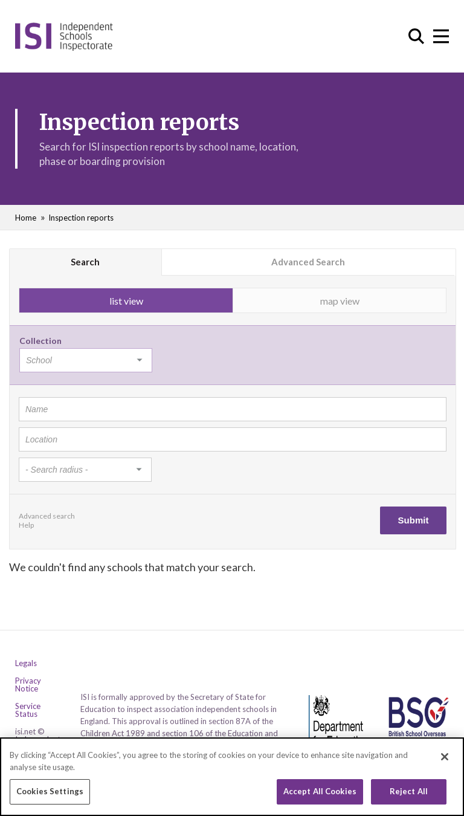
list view (126, 300)
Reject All (409, 796)
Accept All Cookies (319, 796)
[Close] (444, 761)
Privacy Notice (28, 685)
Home (25, 217)
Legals (26, 663)
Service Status (27, 710)
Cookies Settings (49, 796)
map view (339, 300)
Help (26, 524)
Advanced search (47, 515)
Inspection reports (81, 217)
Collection (40, 340)
